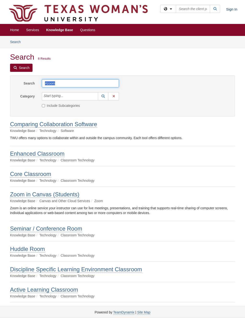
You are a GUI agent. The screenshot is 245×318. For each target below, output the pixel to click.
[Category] (66, 96)
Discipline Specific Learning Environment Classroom (76, 269)
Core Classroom (30, 174)
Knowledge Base (59, 30)
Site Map (143, 312)
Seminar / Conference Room (46, 228)
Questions (87, 30)
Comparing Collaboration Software (53, 124)
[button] (103, 96)
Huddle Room (27, 249)
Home (14, 30)
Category (27, 96)
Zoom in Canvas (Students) (44, 194)
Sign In (231, 9)
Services (32, 30)
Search (17, 41)
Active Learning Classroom (44, 289)
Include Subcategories (61, 106)
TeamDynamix (123, 312)
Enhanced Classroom (37, 153)
